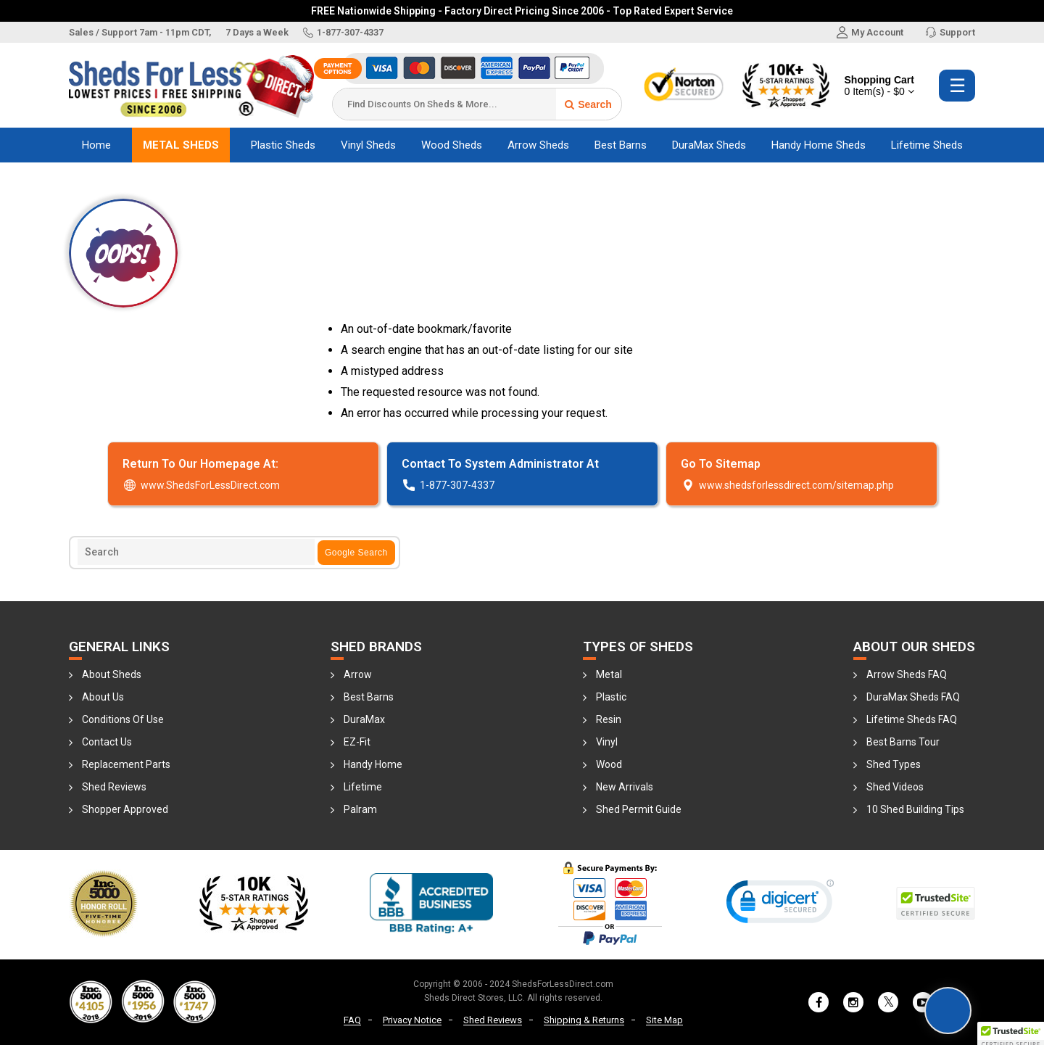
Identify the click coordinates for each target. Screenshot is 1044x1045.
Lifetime (363, 787)
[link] (780, 904)
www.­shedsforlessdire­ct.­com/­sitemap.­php (787, 485)
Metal (609, 674)
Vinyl (607, 742)
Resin (608, 719)
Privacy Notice (412, 1020)
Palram (360, 809)
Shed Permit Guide (639, 809)
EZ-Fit (357, 742)
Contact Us (107, 742)
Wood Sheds (451, 145)
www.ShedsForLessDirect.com (201, 485)
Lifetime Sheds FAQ (911, 719)
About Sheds (111, 674)
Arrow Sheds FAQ (906, 674)
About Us (103, 697)
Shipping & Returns (584, 1020)
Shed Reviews (114, 787)
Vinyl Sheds (368, 145)
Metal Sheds (181, 145)
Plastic (611, 697)
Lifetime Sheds (927, 145)
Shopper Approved (125, 809)
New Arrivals (624, 787)
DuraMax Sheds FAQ (913, 697)
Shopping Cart (879, 85)
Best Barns (620, 145)
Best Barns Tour (903, 742)
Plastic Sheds (283, 145)
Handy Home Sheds (818, 145)
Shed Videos (895, 787)
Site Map (664, 1020)
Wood (609, 764)
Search (588, 104)
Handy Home (373, 764)
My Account (870, 32)
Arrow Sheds (538, 145)
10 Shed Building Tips (915, 809)
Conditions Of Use (123, 719)
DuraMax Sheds (709, 145)
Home (96, 145)
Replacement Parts (126, 764)
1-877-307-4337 (343, 32)
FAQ (352, 1020)
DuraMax (364, 719)
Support (950, 32)
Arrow (358, 674)
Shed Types (893, 764)
